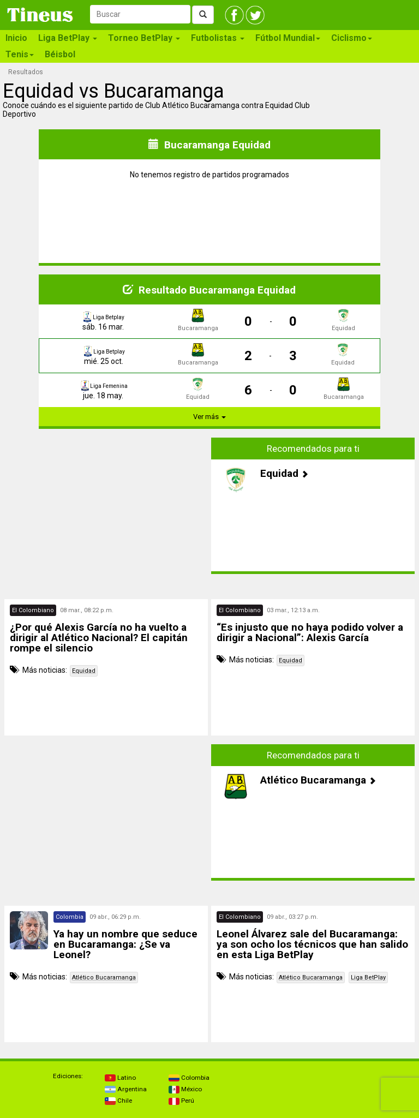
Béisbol (60, 54)
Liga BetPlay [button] (67, 38)
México (185, 1089)
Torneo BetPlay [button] (144, 38)
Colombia (189, 1077)
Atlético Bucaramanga (104, 977)
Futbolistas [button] (217, 38)
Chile (118, 1100)
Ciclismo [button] (351, 38)
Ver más (209, 416)
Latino (120, 1077)
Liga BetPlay (368, 977)
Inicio (16, 38)
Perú (181, 1100)
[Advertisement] (106, 506)
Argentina (126, 1089)
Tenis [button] (19, 54)
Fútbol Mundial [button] (287, 38)
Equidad (83, 670)
